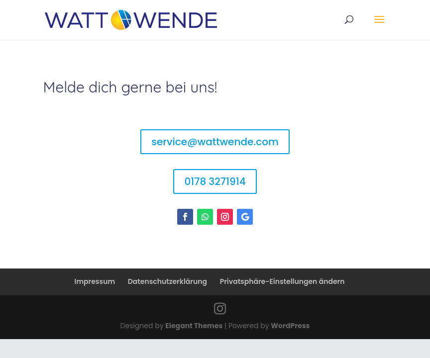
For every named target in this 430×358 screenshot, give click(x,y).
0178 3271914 (214, 181)
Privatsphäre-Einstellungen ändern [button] (282, 281)
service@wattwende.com (214, 142)
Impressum (95, 281)
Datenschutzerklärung (167, 281)
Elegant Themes (193, 326)
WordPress (290, 326)
